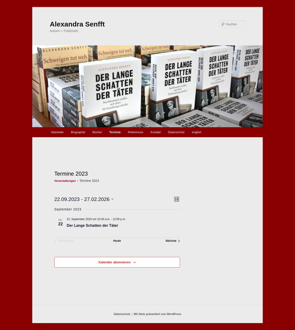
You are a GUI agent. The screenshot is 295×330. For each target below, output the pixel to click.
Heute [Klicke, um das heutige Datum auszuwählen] (117, 240)
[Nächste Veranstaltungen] (173, 241)
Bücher (97, 132)
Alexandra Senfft (77, 24)
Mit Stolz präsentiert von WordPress (157, 314)
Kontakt (155, 132)
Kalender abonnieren (114, 262)
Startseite (57, 132)
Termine (115, 132)
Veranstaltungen (65, 181)
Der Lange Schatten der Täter (92, 225)
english (196, 132)
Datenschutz (176, 132)
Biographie (78, 132)
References (135, 132)
